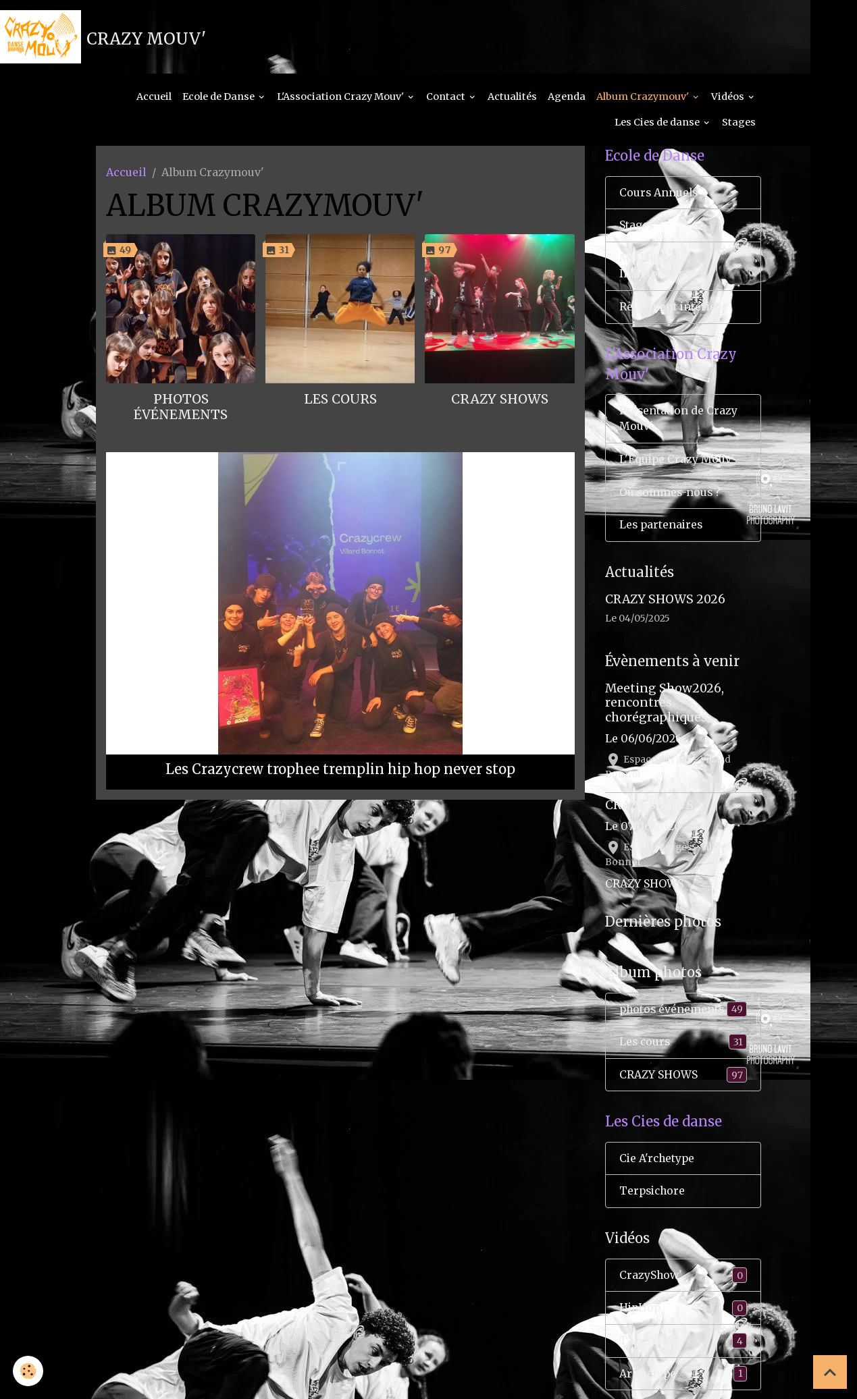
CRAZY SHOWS (499, 401)
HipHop (683, 1315)
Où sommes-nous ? (671, 497)
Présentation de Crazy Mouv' (679, 423)
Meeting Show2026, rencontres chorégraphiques (664, 708)
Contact (446, 98)
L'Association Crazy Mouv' (341, 98)
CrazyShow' (683, 1282)
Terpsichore (653, 1198)
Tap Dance (683, 1348)
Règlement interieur (674, 310)
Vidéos (728, 98)
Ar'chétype (683, 1382)
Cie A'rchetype (658, 1165)
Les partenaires (662, 530)
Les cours (340, 401)
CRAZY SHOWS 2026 (665, 604)
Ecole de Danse (219, 98)
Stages (739, 124)
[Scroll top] (830, 1372)
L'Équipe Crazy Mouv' (677, 464)
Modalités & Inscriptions (653, 269)
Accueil (154, 98)
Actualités (512, 98)
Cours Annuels (659, 195)
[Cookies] (29, 1371)
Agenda (567, 98)
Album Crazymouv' (643, 98)
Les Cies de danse (658, 124)
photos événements (181, 408)
